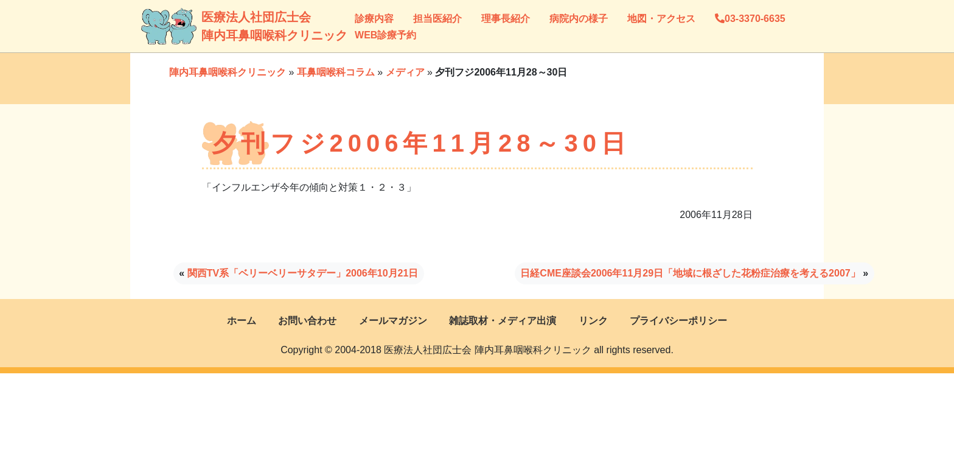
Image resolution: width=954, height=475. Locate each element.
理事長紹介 (505, 18)
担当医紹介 (437, 18)
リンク (593, 320)
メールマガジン (393, 320)
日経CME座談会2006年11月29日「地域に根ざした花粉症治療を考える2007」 (690, 273)
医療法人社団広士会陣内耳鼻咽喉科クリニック (214, 26)
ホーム (241, 320)
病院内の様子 (578, 18)
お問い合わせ (307, 320)
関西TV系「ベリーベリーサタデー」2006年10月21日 (303, 273)
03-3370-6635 (750, 18)
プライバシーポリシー (678, 320)
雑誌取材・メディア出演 (502, 320)
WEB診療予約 (385, 35)
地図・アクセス (661, 18)
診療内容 (374, 18)
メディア (405, 72)
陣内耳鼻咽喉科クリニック (227, 72)
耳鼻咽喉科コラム (336, 72)
